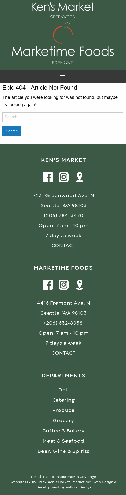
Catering (63, 400)
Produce (63, 410)
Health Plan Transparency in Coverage (63, 476)
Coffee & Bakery (63, 431)
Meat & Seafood (63, 441)
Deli (63, 390)
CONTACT (64, 246)
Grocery (63, 421)
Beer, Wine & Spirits (64, 451)
